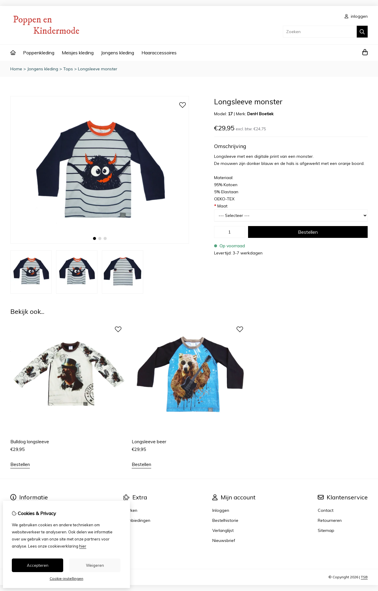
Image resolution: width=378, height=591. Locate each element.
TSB (364, 577)
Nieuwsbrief (223, 540)
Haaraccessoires (159, 53)
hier (82, 546)
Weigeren (95, 565)
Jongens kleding (117, 53)
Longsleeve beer (149, 441)
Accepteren (37, 565)
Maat (220, 206)
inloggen (356, 16)
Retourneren (330, 520)
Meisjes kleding (78, 53)
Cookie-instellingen (66, 578)
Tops (68, 69)
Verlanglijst (223, 530)
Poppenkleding (38, 53)
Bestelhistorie (225, 520)
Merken (130, 510)
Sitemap (326, 530)
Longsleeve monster (97, 69)
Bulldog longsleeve (29, 441)
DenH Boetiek (260, 113)
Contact (325, 510)
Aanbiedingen (136, 520)
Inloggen (220, 510)
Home (16, 69)
